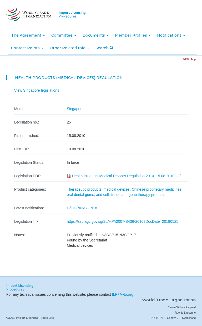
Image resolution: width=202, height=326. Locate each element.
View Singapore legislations (36, 90)
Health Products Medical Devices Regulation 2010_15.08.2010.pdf (126, 176)
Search (104, 48)
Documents (96, 35)
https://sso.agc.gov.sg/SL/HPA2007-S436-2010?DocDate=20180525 (122, 221)
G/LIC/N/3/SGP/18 (82, 208)
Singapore (75, 109)
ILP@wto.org (122, 294)
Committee (63, 35)
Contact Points (27, 48)
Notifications (171, 35)
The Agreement (28, 35)
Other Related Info (69, 48)
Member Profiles (133, 35)
